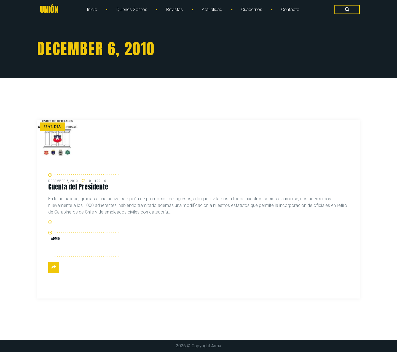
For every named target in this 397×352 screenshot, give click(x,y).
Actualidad (212, 9)
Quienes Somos (131, 9)
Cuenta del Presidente (78, 187)
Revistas (174, 9)
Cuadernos (251, 9)
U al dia (52, 127)
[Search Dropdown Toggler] (347, 9)
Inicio (92, 9)
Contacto (290, 9)
